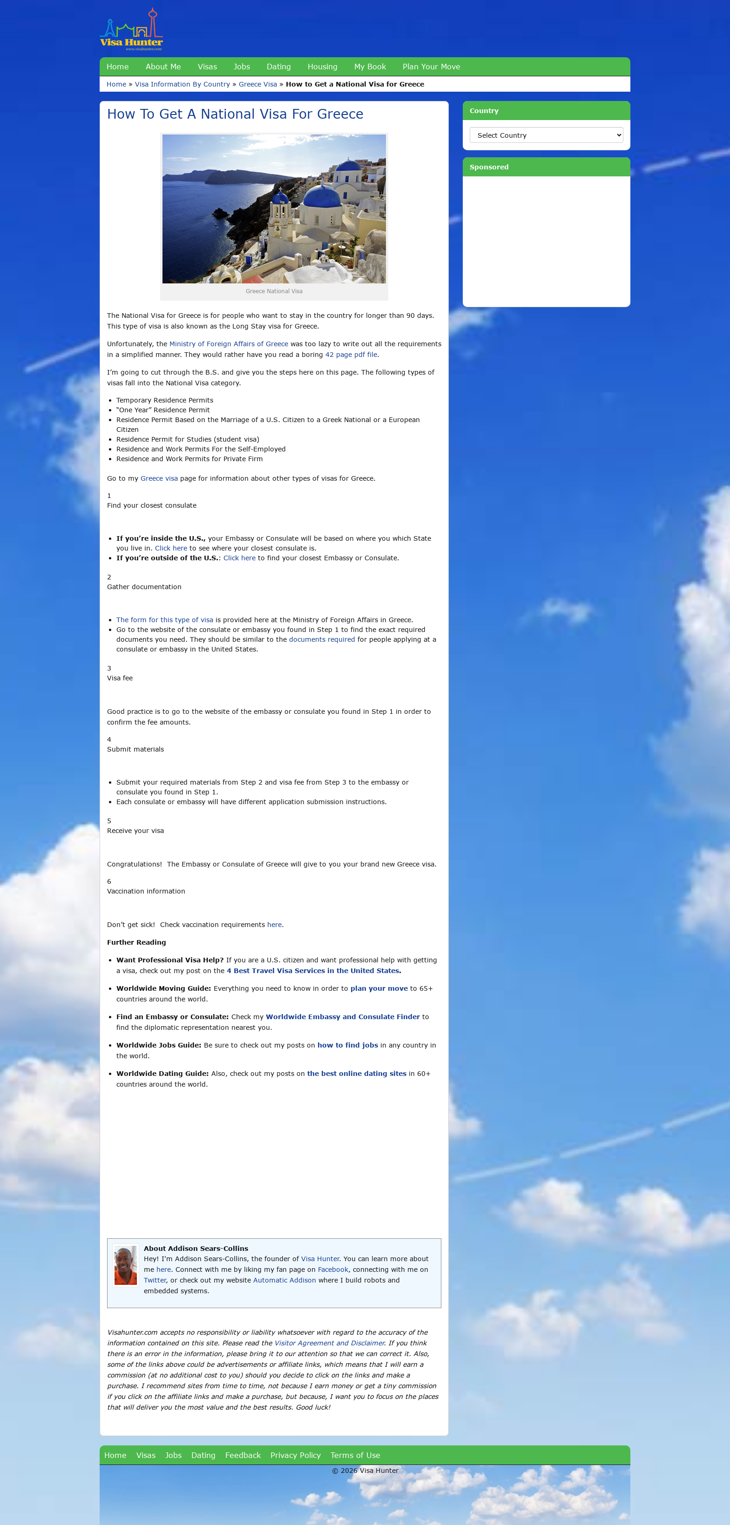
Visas (207, 66)
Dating (279, 66)
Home (118, 66)
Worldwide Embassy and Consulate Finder (343, 1017)
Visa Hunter (320, 1259)
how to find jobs (348, 1045)
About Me (163, 66)
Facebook (333, 1269)
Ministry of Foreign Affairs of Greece (228, 344)
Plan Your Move (431, 66)
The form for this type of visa (164, 620)
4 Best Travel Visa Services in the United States (313, 970)
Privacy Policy (295, 1455)
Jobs (242, 66)
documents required (322, 639)
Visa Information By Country (182, 84)
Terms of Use (355, 1455)
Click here (171, 548)
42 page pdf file (351, 354)
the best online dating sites (356, 1073)
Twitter (155, 1280)
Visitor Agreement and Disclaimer (329, 1343)
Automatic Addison (284, 1280)
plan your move (379, 988)
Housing (323, 66)
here (274, 924)
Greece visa (159, 478)
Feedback (243, 1455)
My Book (370, 66)
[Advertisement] (274, 1164)
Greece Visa (258, 84)
